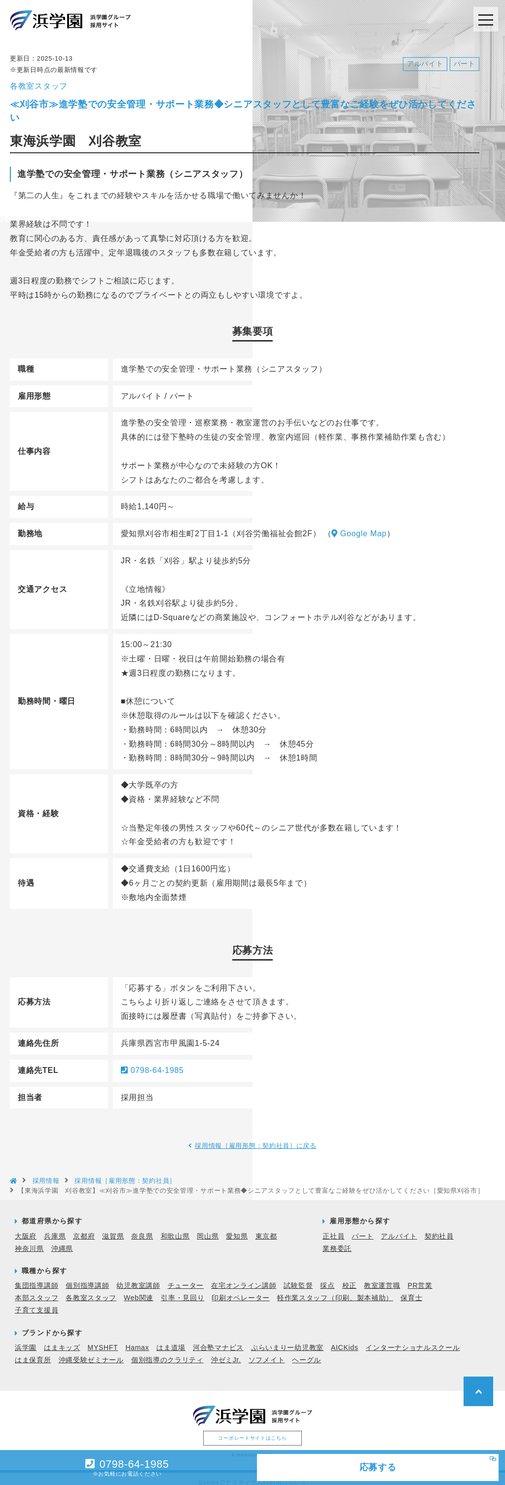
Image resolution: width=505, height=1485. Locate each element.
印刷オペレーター (241, 1290)
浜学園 (25, 1339)
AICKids (344, 1339)
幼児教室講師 (138, 1277)
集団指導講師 (36, 1277)
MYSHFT (103, 1339)
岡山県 (207, 1228)
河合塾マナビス (218, 1339)
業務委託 (337, 1240)
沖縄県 (62, 1240)
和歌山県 (175, 1228)
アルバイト (399, 1228)
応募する (350, 1465)
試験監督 (298, 1277)
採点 (327, 1277)
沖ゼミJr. (226, 1352)
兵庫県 (55, 1228)
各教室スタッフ (91, 1290)
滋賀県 (113, 1228)
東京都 (266, 1228)
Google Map (359, 525)
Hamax (137, 1339)
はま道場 (170, 1339)
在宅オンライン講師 (243, 1277)
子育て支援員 (36, 1302)
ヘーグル (306, 1352)
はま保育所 (33, 1352)
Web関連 (138, 1290)
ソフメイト (267, 1352)
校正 (349, 1277)
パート (362, 1228)
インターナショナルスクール (412, 1339)
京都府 (84, 1228)
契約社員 (439, 1228)
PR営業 (420, 1277)
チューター (186, 1277)
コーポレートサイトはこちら (252, 1429)
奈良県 (142, 1228)
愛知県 (237, 1228)
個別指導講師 (87, 1277)
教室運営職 (382, 1277)
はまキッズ (62, 1339)
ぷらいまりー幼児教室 (287, 1339)
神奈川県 (29, 1240)
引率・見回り (182, 1290)
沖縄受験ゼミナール (91, 1352)
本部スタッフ (36, 1290)
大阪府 (25, 1228)
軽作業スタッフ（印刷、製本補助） (335, 1290)
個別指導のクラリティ (167, 1352)
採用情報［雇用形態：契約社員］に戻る (256, 1137)
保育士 (411, 1290)
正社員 (333, 1228)
